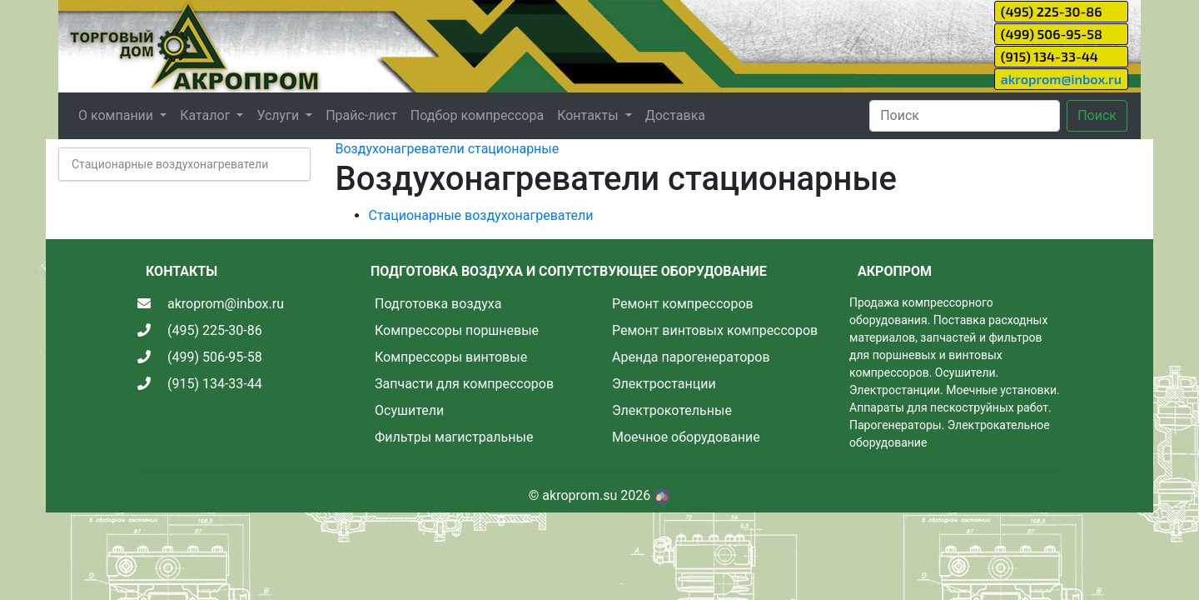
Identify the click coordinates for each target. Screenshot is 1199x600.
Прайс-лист (361, 115)
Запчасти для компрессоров (464, 384)
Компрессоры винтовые (451, 357)
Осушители (409, 410)
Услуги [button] (279, 115)
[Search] (964, 116)
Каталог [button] (206, 115)
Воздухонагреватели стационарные (448, 149)
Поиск (1097, 115)
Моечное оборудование (686, 437)
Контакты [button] (589, 115)
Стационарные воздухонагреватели (170, 164)
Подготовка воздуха (438, 304)
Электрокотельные (672, 410)
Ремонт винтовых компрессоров (715, 330)
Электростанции (664, 384)
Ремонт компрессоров (683, 304)
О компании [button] (117, 115)
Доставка (675, 115)
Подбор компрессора (477, 115)
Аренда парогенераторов (691, 357)
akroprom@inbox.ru (1061, 79)
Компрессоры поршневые (457, 330)
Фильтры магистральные (454, 437)
